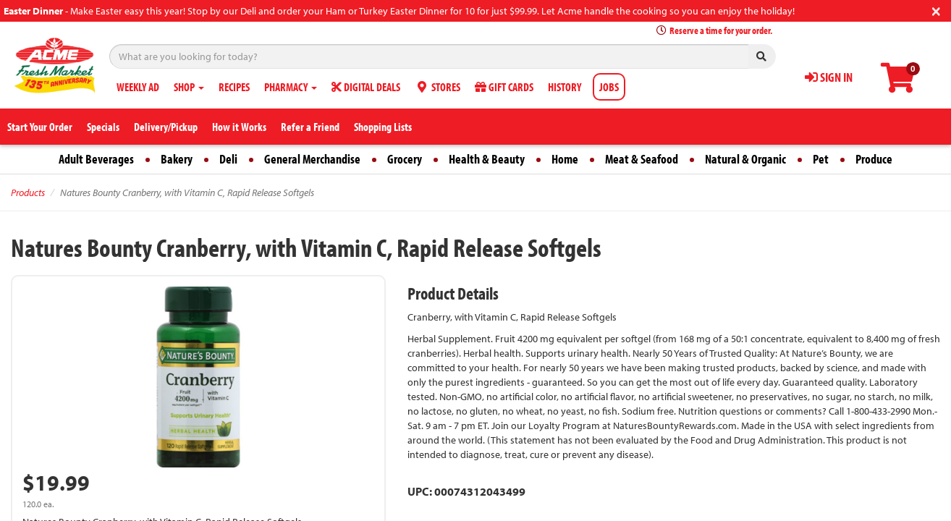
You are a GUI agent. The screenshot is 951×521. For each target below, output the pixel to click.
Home (564, 159)
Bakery (177, 159)
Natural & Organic (745, 159)
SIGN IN (829, 77)
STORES (437, 87)
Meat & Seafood (641, 159)
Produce (873, 159)
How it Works (239, 126)
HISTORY (564, 87)
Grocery (404, 159)
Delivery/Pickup (166, 126)
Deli (228, 159)
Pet (821, 159)
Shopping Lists (383, 126)
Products (28, 192)
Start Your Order (39, 126)
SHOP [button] (189, 87)
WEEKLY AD (138, 87)
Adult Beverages (96, 159)
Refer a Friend (310, 126)
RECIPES (234, 87)
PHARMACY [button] (290, 87)
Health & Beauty (487, 159)
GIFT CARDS (504, 87)
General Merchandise (312, 159)
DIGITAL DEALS (365, 87)
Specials (103, 126)
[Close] (936, 9)
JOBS (609, 87)
